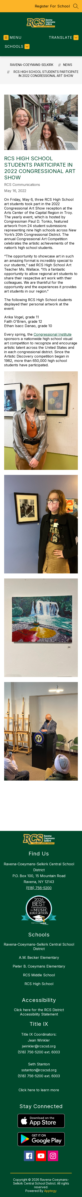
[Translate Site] (63, 37)
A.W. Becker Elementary (39, 957)
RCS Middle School (39, 975)
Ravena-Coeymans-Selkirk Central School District (39, 946)
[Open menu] (12, 37)
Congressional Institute (53, 334)
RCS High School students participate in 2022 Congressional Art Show (46, 74)
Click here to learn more (39, 1090)
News (67, 65)
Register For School (52, 6)
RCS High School (38, 984)
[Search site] (76, 6)
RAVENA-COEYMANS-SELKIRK (31, 65)
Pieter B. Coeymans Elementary (39, 966)
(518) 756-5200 (39, 888)
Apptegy (50, 1191)
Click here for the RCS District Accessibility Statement (39, 1012)
